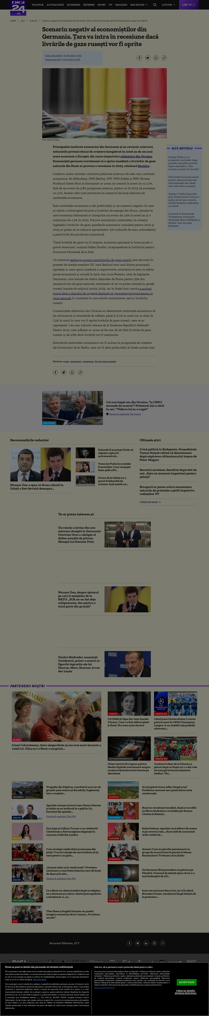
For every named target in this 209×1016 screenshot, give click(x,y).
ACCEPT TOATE (186, 982)
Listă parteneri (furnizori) (104, 988)
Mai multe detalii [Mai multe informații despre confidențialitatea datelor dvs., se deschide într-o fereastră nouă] (39, 979)
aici (38, 997)
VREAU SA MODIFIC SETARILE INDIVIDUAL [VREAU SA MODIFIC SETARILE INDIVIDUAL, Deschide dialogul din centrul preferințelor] (186, 992)
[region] (104, 989)
